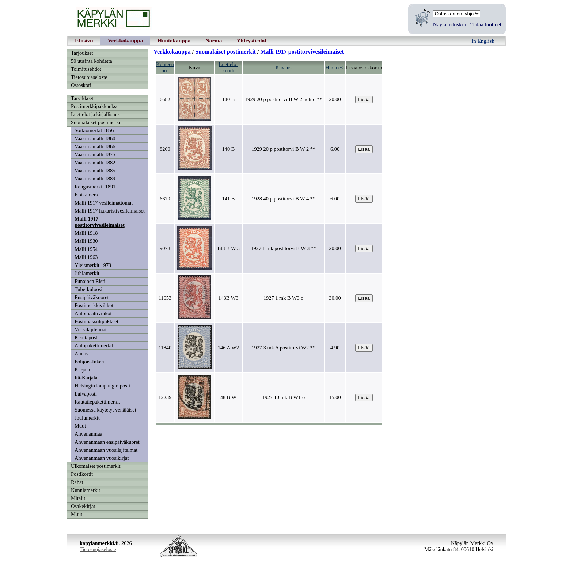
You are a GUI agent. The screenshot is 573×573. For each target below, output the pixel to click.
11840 (165, 348)
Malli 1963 (86, 257)
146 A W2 (228, 348)
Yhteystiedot (251, 40)
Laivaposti (86, 394)
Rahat (77, 482)
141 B (228, 199)
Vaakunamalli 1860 (95, 138)
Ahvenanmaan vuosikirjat (102, 458)
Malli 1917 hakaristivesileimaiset (110, 211)
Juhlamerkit (87, 273)
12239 (164, 397)
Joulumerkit (87, 418)
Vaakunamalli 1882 (95, 162)
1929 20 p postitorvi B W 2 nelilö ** (283, 99)
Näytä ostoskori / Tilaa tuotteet (467, 24)
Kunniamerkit (85, 490)
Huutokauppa (174, 40)
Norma (213, 40)
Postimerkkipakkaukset (95, 106)
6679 (165, 199)
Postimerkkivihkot (94, 305)
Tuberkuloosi (88, 289)
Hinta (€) (334, 67)
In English (482, 41)
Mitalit (78, 498)
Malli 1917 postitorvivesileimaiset (100, 222)
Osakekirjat (83, 506)
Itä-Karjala (86, 378)
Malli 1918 (86, 233)
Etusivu (84, 40)
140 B (228, 99)
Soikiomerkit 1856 (94, 130)
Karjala (82, 370)
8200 (165, 149)
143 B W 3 (228, 248)
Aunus (81, 353)
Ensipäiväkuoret (92, 297)
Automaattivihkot (93, 313)
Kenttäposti (87, 337)
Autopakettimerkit (94, 345)
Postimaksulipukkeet (96, 321)
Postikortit (82, 474)
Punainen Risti (90, 281)
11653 (165, 298)
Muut (80, 426)
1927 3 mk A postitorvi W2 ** (283, 348)
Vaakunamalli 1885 (95, 170)
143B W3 (228, 298)
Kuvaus (284, 67)
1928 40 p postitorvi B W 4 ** (283, 199)
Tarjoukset (82, 53)
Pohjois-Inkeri (90, 361)
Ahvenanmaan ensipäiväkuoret (107, 442)
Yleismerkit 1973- (94, 265)
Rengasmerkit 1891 (95, 187)
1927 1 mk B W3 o (283, 298)
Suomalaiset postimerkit (96, 122)
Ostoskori (81, 85)
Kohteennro (165, 67)
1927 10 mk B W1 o (283, 397)
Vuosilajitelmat (91, 329)
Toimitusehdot (86, 69)
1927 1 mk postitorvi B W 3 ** (283, 248)
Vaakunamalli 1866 (95, 146)
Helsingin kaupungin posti (102, 386)
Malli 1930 (86, 241)
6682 (165, 99)
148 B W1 (228, 397)
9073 (165, 248)
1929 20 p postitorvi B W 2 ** (283, 149)
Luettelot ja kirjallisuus (95, 114)
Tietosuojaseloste (89, 77)
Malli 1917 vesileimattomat (104, 203)
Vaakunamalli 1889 (95, 179)
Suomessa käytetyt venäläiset (105, 410)
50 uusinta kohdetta (91, 61)
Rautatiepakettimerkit (97, 402)
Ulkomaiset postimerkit (96, 466)
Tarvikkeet (82, 98)
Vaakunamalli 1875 (95, 154)
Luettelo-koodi (228, 67)
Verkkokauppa (125, 40)
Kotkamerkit (88, 195)
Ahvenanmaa (88, 434)
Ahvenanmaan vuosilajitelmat (106, 450)
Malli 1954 (86, 249)
